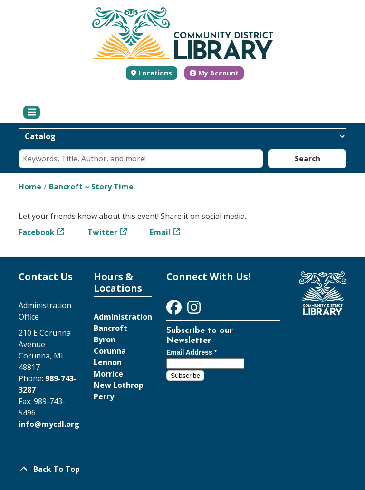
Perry (104, 396)
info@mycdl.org (49, 424)
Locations (155, 72)
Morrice (108, 373)
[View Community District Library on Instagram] (194, 310)
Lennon (108, 362)
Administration (123, 316)
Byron (104, 339)
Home (30, 186)
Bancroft (110, 328)
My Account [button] (214, 72)
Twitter (102, 232)
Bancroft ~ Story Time (91, 186)
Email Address (191, 352)
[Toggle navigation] (31, 112)
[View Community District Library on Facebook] (174, 310)
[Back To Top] (182, 469)
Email (160, 232)
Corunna (110, 351)
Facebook (37, 232)
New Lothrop (119, 385)
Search (307, 158)
